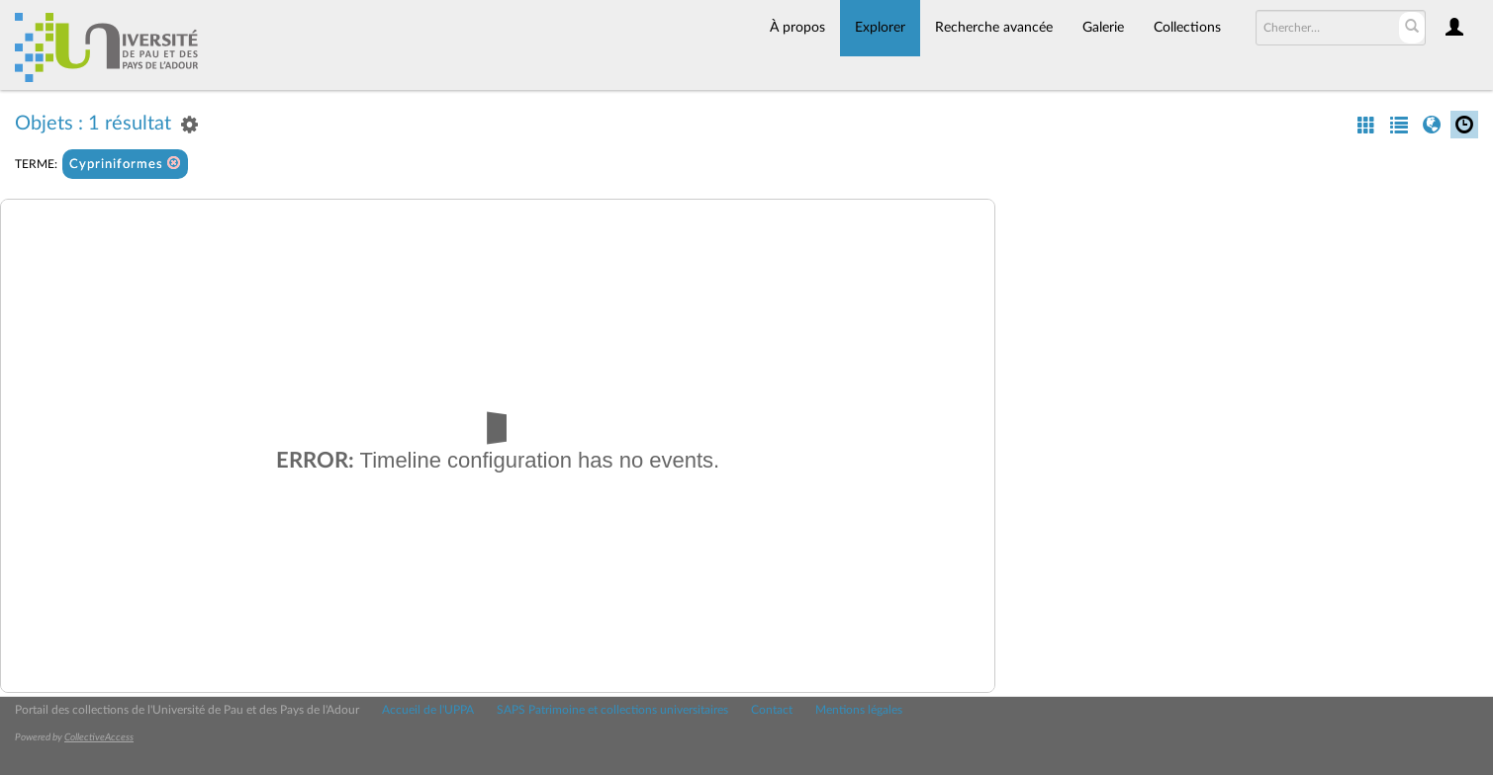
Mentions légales (858, 710)
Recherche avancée (994, 28)
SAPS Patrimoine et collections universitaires (612, 710)
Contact (772, 710)
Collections (1187, 28)
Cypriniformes (125, 163)
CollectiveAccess (99, 737)
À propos (797, 28)
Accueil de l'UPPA (428, 710)
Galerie (1103, 28)
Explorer (880, 28)
